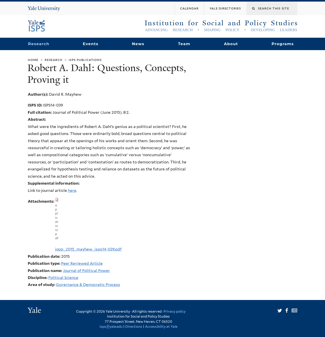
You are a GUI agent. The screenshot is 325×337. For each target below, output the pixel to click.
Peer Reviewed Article (82, 263)
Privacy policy (175, 311)
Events (90, 44)
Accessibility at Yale (161, 327)
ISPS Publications (85, 60)
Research (38, 44)
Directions (133, 327)
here (72, 190)
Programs (283, 44)
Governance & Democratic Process (88, 284)
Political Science (63, 277)
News (138, 44)
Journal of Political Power (86, 270)
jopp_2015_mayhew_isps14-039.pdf (88, 249)
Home (33, 60)
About (231, 44)
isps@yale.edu (111, 327)
